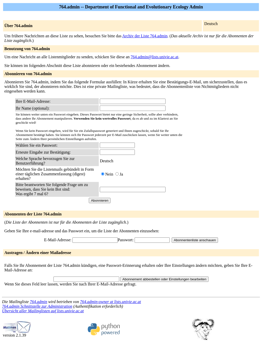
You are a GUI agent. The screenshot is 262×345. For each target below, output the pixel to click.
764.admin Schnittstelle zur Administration (37, 306)
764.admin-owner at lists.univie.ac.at (110, 302)
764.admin (38, 302)
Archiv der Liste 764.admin (145, 36)
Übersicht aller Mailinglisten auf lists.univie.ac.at (43, 311)
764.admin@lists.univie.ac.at (154, 57)
